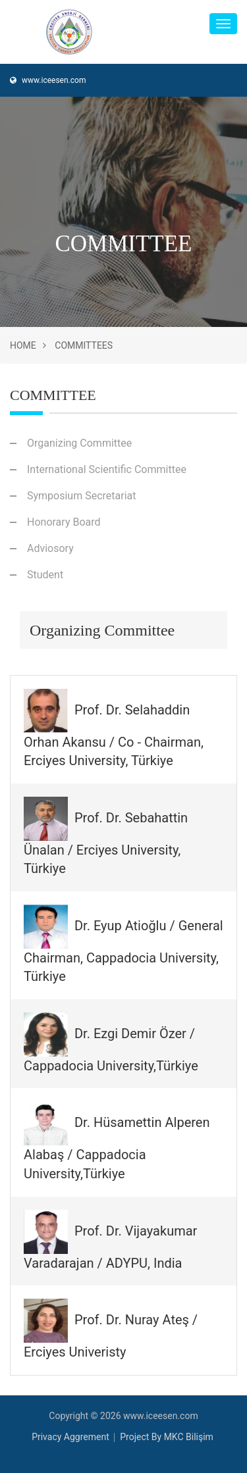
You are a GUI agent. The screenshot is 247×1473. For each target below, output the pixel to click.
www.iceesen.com (48, 80)
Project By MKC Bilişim (166, 1437)
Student (45, 574)
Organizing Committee (79, 443)
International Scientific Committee (106, 469)
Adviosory (50, 548)
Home (23, 345)
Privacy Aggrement (70, 1437)
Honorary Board (64, 522)
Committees (84, 345)
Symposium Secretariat (81, 495)
